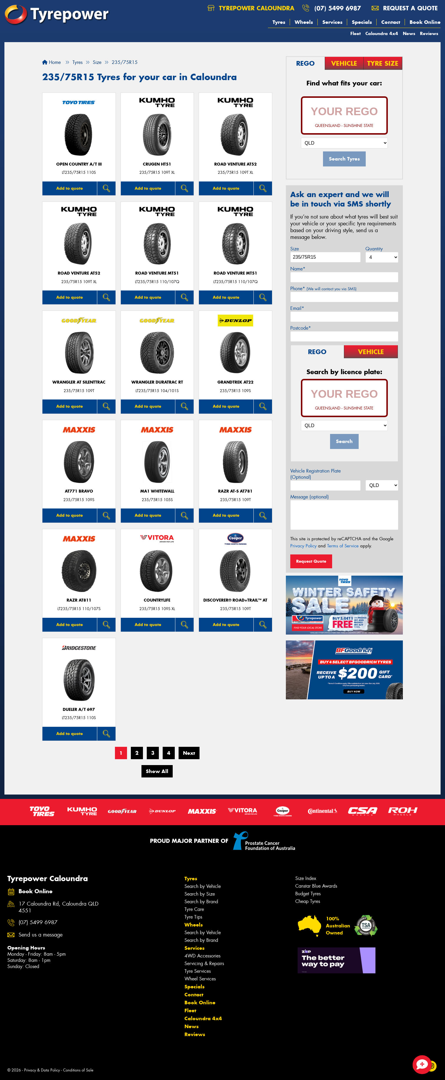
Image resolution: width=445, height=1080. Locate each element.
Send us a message (40, 935)
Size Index (305, 878)
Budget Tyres (308, 894)
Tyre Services (197, 971)
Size (294, 249)
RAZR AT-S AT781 (235, 491)
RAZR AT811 (79, 600)
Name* (297, 269)
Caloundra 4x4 (381, 33)
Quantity (374, 249)
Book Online (425, 22)
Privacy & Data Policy (42, 1070)
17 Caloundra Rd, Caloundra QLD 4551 (58, 907)
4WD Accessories (202, 956)
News (409, 33)
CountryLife (157, 600)
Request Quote (311, 561)
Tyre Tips (193, 917)
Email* (297, 308)
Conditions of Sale (78, 1070)
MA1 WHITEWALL (157, 491)
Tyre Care (194, 909)
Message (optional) (309, 497)
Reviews (429, 33)
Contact (390, 22)
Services (332, 22)
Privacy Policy (303, 546)
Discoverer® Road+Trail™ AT (235, 600)
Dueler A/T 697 (79, 709)
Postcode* (300, 328)
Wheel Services (200, 979)
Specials (362, 22)
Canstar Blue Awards (316, 886)
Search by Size (199, 894)
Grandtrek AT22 (235, 382)
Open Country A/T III (79, 164)
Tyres (279, 22)
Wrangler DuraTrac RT (157, 382)
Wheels (304, 22)
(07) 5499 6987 (337, 8)
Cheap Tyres (307, 901)
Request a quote (405, 8)
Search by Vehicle (202, 886)
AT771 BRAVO (79, 491)
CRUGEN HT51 (157, 164)
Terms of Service (343, 546)
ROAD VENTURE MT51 (157, 273)
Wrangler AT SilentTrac (79, 382)
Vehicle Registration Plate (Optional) (315, 474)
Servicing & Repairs (204, 963)
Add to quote (69, 188)
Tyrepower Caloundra (250, 8)
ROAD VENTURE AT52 (235, 164)
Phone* (323, 288)
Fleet (355, 33)
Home (51, 62)
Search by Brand (201, 902)
